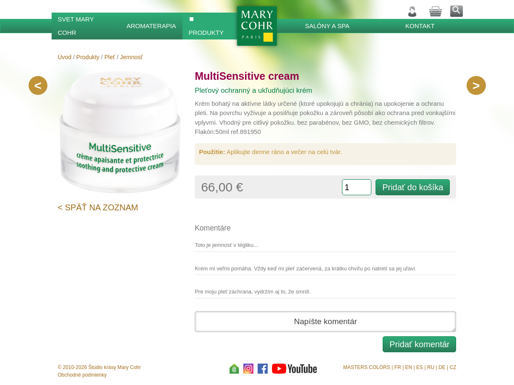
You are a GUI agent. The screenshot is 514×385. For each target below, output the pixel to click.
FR (397, 367)
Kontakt (420, 25)
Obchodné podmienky (82, 375)
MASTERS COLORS (366, 367)
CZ (452, 367)
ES (419, 367)
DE (442, 367)
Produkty (206, 32)
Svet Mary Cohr (76, 26)
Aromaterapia (151, 25)
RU (430, 367)
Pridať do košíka (412, 187)
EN (408, 367)
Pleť (109, 57)
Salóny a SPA (327, 25)
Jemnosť (131, 57)
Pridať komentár (419, 344)
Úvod (65, 57)
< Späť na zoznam (98, 207)
